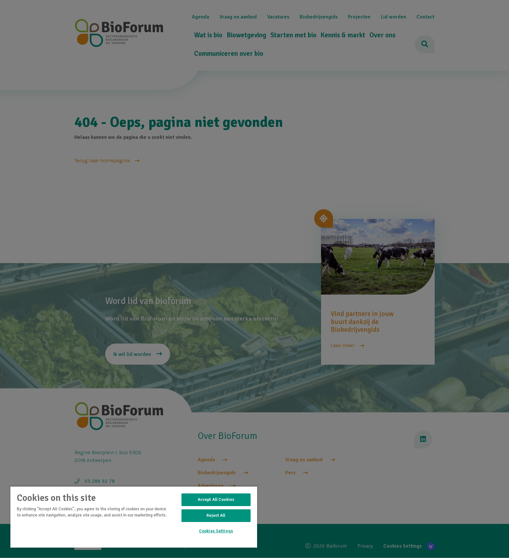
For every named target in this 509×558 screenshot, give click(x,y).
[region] (133, 517)
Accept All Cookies (216, 499)
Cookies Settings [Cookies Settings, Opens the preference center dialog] (216, 531)
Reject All (215, 515)
